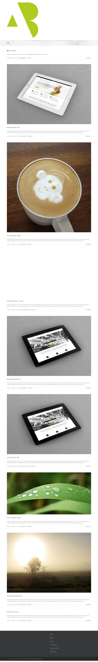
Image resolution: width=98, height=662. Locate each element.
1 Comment (28, 57)
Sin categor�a (22, 57)
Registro (52, 638)
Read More (88, 57)
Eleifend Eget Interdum (14, 379)
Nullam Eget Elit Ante (13, 127)
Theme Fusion (39, 658)
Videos (25, 309)
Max (9, 57)
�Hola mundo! (11, 51)
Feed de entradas (53, 644)
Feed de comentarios (54, 648)
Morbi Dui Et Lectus (13, 612)
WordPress (33, 658)
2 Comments (29, 136)
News (25, 136)
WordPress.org (53, 651)
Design (21, 136)
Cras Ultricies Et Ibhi (13, 457)
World (24, 244)
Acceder (52, 641)
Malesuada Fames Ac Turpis (15, 301)
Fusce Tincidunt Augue (14, 235)
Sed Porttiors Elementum (14, 596)
